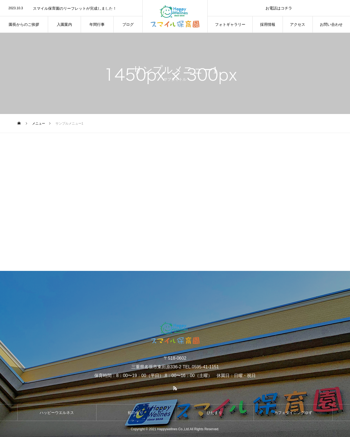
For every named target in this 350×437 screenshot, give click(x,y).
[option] (71, 8)
